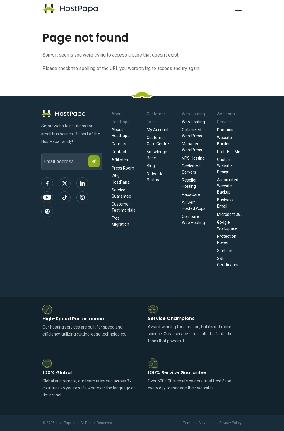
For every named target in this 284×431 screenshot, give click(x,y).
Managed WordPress (192, 146)
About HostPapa (121, 132)
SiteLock (225, 250)
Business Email (225, 203)
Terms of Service (197, 423)
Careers (119, 143)
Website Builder (224, 140)
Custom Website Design (224, 165)
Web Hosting (193, 121)
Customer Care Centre (158, 140)
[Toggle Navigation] (238, 8)
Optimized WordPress (192, 132)
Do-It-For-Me (228, 151)
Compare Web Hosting (193, 219)
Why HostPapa (121, 179)
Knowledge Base (157, 154)
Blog (151, 165)
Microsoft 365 (230, 214)
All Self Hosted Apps (194, 205)
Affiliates (120, 160)
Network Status (154, 176)
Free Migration (120, 221)
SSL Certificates (227, 261)
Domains (225, 129)
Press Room (123, 168)
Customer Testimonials (123, 207)
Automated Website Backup (227, 185)
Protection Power (226, 239)
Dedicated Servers (191, 169)
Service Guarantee (121, 193)
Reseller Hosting (189, 183)
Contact (119, 151)
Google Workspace (227, 225)
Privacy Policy (230, 423)
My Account (158, 129)
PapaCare (191, 194)
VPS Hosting (193, 158)
